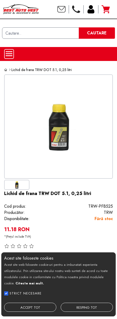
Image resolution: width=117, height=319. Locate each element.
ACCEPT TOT (30, 307)
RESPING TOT (86, 307)
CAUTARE (97, 33)
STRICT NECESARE (26, 293)
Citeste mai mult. (29, 283)
